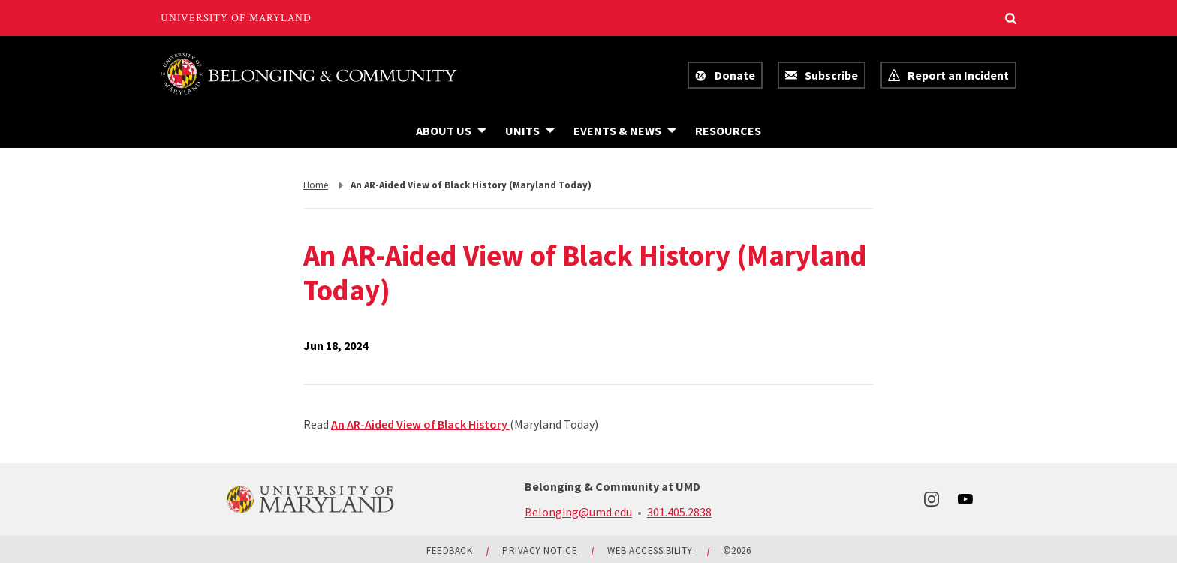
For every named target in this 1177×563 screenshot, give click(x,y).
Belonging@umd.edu (578, 511)
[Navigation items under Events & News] (625, 130)
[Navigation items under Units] (529, 130)
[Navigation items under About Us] (451, 130)
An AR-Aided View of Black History (420, 424)
